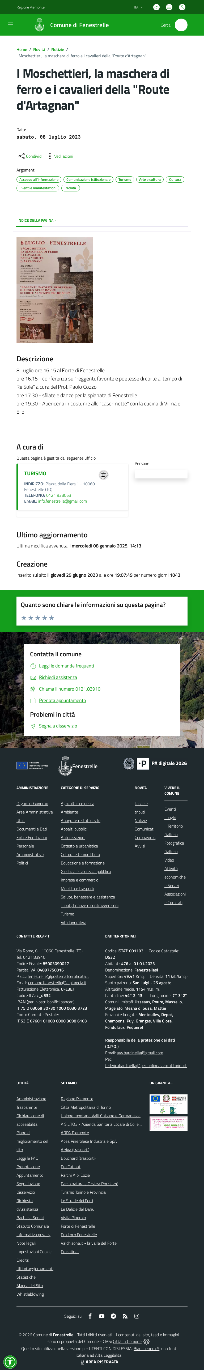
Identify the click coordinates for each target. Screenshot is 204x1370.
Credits (22, 1260)
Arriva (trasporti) (75, 1149)
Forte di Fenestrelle (78, 1226)
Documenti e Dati (31, 829)
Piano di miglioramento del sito (32, 1141)
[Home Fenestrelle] (68, 25)
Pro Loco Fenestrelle (79, 1234)
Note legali (26, 1243)
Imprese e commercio (79, 880)
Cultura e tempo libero (80, 854)
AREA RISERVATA (98, 1362)
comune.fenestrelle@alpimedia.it (57, 982)
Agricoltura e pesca (77, 803)
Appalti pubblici (74, 829)
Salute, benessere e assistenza (88, 897)
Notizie (57, 49)
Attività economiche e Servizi (175, 877)
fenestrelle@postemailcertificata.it (58, 976)
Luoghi (170, 817)
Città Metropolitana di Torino (86, 1107)
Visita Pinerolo (73, 1217)
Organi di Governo (32, 803)
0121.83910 (34, 957)
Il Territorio (173, 826)
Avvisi (140, 846)
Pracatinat (70, 1251)
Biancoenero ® (146, 1348)
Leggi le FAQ (27, 1158)
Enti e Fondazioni (31, 837)
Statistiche (26, 1277)
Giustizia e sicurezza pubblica (86, 871)
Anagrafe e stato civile (80, 820)
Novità (39, 49)
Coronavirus (145, 837)
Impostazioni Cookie (34, 1251)
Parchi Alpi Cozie (75, 1175)
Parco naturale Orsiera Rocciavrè (89, 1183)
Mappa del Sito (29, 1285)
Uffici (20, 820)
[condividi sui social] (30, 156)
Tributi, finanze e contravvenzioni (89, 905)
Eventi (170, 809)
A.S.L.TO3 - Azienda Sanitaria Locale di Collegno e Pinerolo (112, 1124)
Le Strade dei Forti (77, 1200)
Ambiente (69, 812)
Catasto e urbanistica (79, 846)
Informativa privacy (33, 1234)
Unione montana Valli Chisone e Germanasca (101, 1115)
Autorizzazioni (73, 837)
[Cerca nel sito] (181, 25)
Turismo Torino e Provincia (83, 1192)
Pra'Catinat (70, 1166)
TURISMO (35, 473)
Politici (22, 863)
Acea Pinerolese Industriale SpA (89, 1141)
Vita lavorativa (73, 922)
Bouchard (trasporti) (78, 1158)
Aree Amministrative (34, 812)
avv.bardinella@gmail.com (140, 1053)
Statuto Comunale (32, 1226)
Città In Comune (127, 1341)
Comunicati (144, 829)
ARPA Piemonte (75, 1132)
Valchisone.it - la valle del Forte (89, 1243)
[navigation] (10, 24)
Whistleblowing (30, 1294)
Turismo (67, 914)
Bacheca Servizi (30, 1217)
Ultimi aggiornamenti (34, 1268)
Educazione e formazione (83, 863)
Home (21, 49)
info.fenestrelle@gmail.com (62, 501)
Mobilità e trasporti (77, 888)
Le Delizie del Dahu (77, 1209)
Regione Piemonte (77, 1098)
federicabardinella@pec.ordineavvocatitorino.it (146, 1065)
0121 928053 (58, 495)
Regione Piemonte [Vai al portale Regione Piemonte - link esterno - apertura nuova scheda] (30, 7)
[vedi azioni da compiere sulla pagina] (59, 156)
